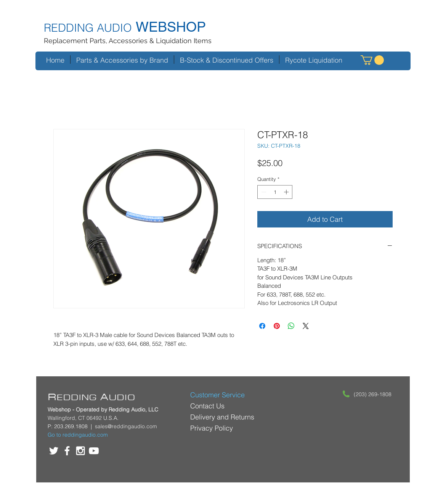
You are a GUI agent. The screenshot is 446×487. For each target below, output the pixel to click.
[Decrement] (263, 191)
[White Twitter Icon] (54, 451)
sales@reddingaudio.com (126, 426)
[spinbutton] (275, 191)
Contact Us (207, 406)
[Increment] (287, 191)
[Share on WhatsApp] (291, 326)
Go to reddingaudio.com (78, 434)
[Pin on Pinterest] (276, 326)
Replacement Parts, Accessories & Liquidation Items (128, 41)
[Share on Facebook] (262, 326)
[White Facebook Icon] (67, 451)
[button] (372, 60)
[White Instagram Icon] (80, 451)
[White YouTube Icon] (94, 451)
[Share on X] (305, 326)
